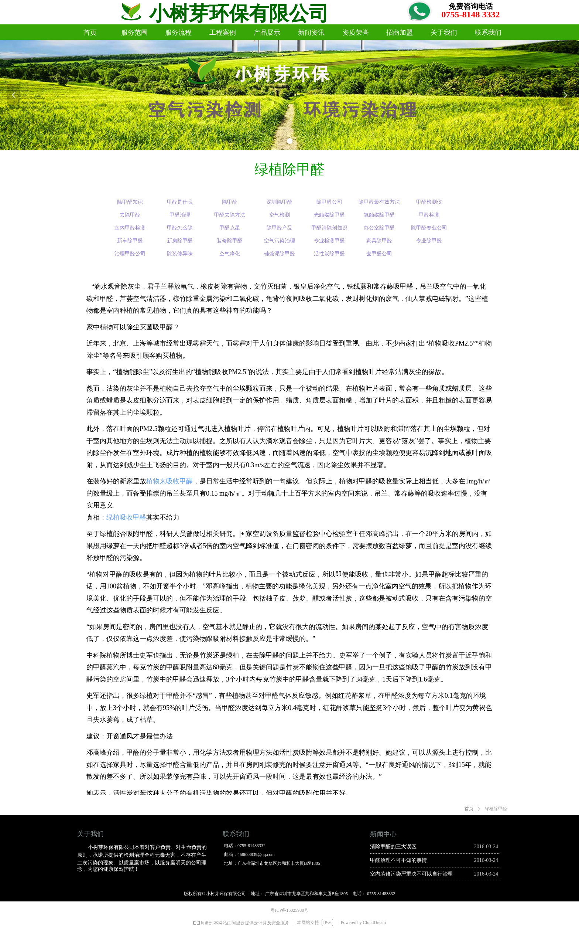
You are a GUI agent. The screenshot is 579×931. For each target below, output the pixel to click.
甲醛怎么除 (180, 228)
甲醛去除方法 (229, 215)
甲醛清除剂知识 (329, 228)
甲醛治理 (179, 215)
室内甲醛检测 (129, 228)
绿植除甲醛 (496, 808)
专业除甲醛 (429, 241)
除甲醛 (229, 202)
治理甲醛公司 (129, 253)
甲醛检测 (429, 215)
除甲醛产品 (279, 228)
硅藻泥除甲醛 (279, 253)
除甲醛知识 (130, 202)
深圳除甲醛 (279, 202)
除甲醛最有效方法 (379, 202)
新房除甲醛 (180, 241)
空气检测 (279, 215)
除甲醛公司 (329, 202)
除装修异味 (180, 253)
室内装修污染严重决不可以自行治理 (411, 874)
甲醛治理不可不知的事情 (398, 860)
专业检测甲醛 (329, 241)
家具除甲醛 (379, 241)
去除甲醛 (130, 215)
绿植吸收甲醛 (126, 517)
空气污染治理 (279, 241)
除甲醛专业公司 (429, 228)
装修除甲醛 (230, 241)
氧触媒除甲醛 (379, 215)
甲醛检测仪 (429, 202)
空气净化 (229, 253)
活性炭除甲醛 (329, 253)
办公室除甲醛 (379, 228)
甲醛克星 (229, 228)
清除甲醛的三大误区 (393, 846)
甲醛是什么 (180, 202)
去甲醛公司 (379, 253)
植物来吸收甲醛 (169, 481)
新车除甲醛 (130, 241)
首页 (469, 808)
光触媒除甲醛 (329, 215)
